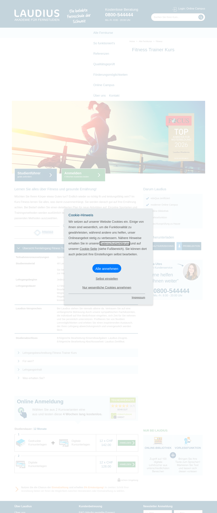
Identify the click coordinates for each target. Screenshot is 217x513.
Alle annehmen (106, 269)
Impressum (138, 297)
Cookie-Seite (88, 249)
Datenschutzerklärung (115, 243)
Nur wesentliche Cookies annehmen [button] (106, 287)
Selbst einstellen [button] (107, 278)
